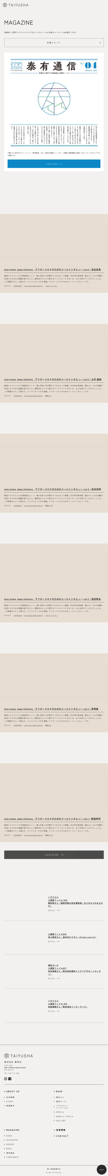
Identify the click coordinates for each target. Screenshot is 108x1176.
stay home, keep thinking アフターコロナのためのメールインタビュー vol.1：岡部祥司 (52, 820)
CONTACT (62, 1136)
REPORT (10, 1144)
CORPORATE (12, 1157)
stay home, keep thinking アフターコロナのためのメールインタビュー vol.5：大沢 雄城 (53, 381)
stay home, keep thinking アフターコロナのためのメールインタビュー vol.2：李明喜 (51, 711)
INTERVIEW (18, 288)
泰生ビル (48, 398)
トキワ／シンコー (51, 288)
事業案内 (10, 1106)
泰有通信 (10, 1153)
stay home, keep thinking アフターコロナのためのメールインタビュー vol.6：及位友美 (52, 271)
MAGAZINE (13, 1130)
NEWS (9, 1136)
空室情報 (61, 1130)
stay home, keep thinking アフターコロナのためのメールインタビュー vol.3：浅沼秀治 (52, 601)
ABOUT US (13, 1091)
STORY (9, 1101)
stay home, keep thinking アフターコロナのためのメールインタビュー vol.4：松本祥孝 (52, 491)
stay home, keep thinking (33, 288)
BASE (59, 1091)
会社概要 (10, 1097)
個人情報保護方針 (54, 1169)
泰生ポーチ (49, 507)
